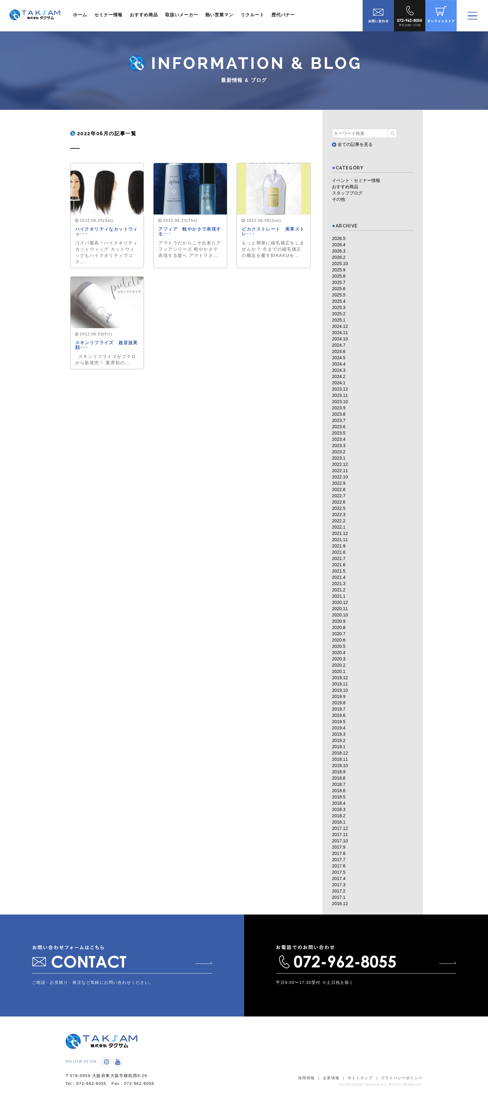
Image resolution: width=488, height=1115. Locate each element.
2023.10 (340, 401)
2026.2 (338, 257)
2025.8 (338, 276)
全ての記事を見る (352, 144)
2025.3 (338, 307)
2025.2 (338, 313)
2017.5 (338, 872)
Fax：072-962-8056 (134, 1091)
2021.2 (338, 589)
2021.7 (338, 558)
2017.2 (338, 891)
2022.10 (340, 476)
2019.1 (338, 746)
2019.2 (338, 740)
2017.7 (338, 859)
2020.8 (338, 627)
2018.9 (338, 771)
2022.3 (338, 514)
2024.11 (340, 332)
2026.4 (338, 244)
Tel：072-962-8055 (86, 1091)
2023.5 (338, 432)
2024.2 (338, 376)
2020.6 (338, 640)
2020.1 (338, 671)
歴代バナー (283, 14)
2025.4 (338, 301)
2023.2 (338, 451)
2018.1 (338, 821)
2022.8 (338, 489)
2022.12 (340, 464)
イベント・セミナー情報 (356, 180)
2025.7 (338, 282)
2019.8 (338, 702)
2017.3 (338, 884)
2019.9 (338, 696)
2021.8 (338, 552)
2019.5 (338, 721)
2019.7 (338, 709)
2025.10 (340, 263)
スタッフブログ (347, 192)
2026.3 (338, 250)
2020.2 (338, 665)
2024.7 (338, 345)
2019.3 (338, 734)
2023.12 (340, 389)
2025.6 (338, 288)
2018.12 (340, 752)
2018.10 (340, 765)
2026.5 (338, 238)
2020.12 (340, 602)
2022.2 (338, 520)
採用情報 (306, 1086)
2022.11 (340, 470)
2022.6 (338, 501)
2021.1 (338, 596)
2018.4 (338, 803)
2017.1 (338, 897)
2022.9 (338, 483)
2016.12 (340, 903)
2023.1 (338, 458)
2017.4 (338, 878)
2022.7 (338, 495)
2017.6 (338, 865)
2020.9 (338, 621)
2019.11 (340, 683)
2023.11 (340, 395)
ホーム (80, 14)
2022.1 (338, 527)
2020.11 (340, 608)
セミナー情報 (108, 14)
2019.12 (340, 677)
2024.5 (338, 357)
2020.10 (340, 614)
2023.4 (338, 439)
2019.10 (340, 690)
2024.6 (338, 351)
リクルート (252, 14)
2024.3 (338, 370)
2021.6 (338, 564)
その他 (338, 199)
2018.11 (340, 759)
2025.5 (338, 294)
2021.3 (338, 583)
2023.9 (338, 407)
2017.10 (340, 840)
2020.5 (338, 646)
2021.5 (338, 571)
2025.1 (338, 320)
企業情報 (331, 1086)
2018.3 (338, 809)
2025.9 (338, 269)
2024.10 (340, 338)
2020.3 (338, 658)
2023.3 (338, 445)
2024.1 (338, 382)
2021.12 (340, 533)
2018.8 (338, 778)
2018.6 (338, 790)
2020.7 (338, 633)
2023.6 (338, 426)
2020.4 (338, 652)
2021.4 (338, 577)
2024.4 (338, 363)
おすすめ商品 (144, 14)
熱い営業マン (219, 14)
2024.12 (340, 326)
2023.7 (338, 420)
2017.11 (340, 834)
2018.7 (338, 784)
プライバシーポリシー (402, 1086)
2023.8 (338, 414)
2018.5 (338, 796)
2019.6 (338, 715)
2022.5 (338, 508)
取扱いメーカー (181, 14)
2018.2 (338, 815)
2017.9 (338, 847)
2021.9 (338, 545)
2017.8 (338, 853)
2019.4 (338, 727)
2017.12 (340, 828)
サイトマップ (360, 1086)
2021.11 (340, 539)
